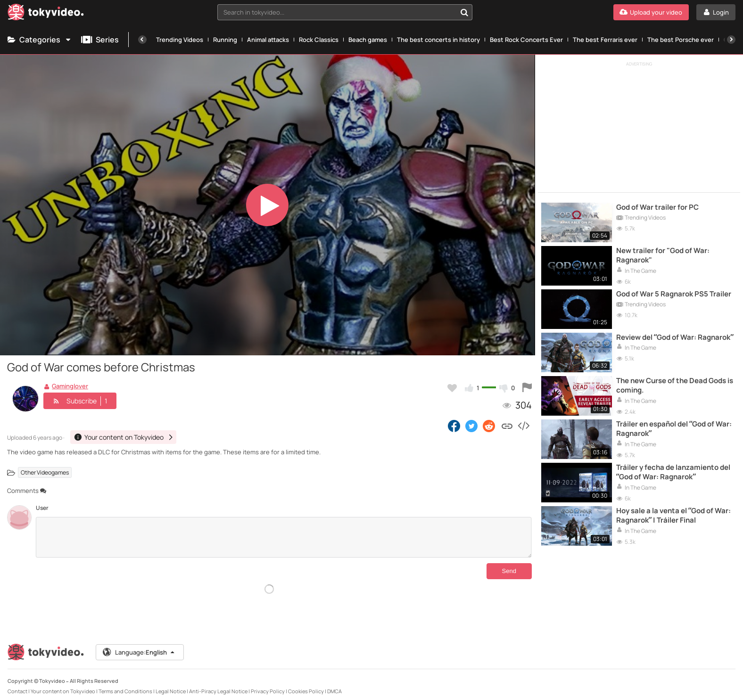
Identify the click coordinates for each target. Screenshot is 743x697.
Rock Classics (318, 39)
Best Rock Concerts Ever (526, 39)
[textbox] (336, 12)
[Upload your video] (651, 12)
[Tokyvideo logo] (46, 14)
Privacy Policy (268, 683)
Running (225, 39)
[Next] (731, 39)
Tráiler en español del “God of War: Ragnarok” (674, 428)
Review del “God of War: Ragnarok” (675, 337)
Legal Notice (171, 683)
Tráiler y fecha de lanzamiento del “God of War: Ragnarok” (673, 472)
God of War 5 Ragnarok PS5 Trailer (673, 294)
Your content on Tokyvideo (63, 683)
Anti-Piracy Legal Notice (218, 683)
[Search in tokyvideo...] (464, 12)
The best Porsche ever (680, 39)
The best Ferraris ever (605, 39)
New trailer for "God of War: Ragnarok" (663, 255)
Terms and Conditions (125, 683)
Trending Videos (179, 39)
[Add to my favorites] (452, 387)
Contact (17, 683)
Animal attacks (268, 39)
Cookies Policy (306, 683)
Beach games (367, 39)
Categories (40, 39)
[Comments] (283, 537)
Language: (139, 644)
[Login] (715, 12)
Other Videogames (45, 472)
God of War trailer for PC (657, 207)
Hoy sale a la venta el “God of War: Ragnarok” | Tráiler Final (673, 515)
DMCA (334, 683)
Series (100, 39)
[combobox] (344, 12)
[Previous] (142, 39)
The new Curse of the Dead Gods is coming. (674, 385)
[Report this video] (527, 387)
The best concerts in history (438, 39)
